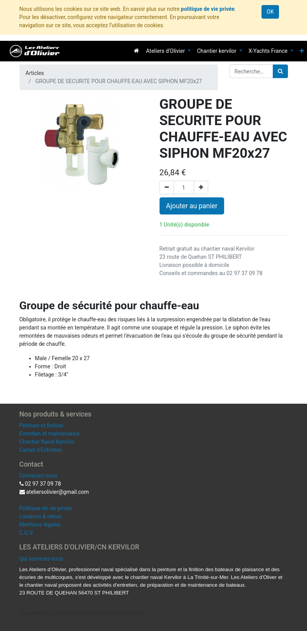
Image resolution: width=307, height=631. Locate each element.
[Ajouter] (201, 187)
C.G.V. (26, 533)
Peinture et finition (41, 425)
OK (270, 12)
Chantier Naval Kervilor (47, 442)
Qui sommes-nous (41, 559)
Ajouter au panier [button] (192, 206)
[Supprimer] (167, 187)
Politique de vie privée (45, 508)
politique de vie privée (208, 9)
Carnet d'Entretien (40, 450)
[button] (301, 51)
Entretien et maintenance (49, 434)
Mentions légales (40, 524)
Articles (35, 73)
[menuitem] (136, 50)
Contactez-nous (38, 475)
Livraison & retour (40, 516)
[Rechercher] (280, 71)
